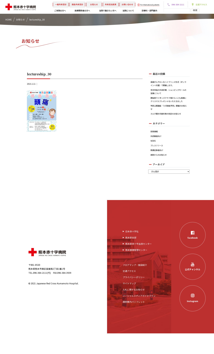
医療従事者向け (158, 169)
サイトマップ (129, 304)
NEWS (154, 159)
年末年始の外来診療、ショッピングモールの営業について (168, 97)
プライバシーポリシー (134, 298)
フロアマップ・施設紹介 (135, 285)
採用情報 (155, 148)
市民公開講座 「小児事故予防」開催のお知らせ (168, 119)
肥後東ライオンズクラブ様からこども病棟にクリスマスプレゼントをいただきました (168, 108)
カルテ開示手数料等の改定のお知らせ (168, 128)
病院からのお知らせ (160, 175)
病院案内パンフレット (134, 322)
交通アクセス (129, 291)
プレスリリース (158, 164)
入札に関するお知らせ (134, 310)
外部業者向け (157, 154)
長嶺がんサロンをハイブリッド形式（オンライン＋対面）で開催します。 (168, 86)
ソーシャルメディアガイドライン (139, 316)
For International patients (149, 5)
